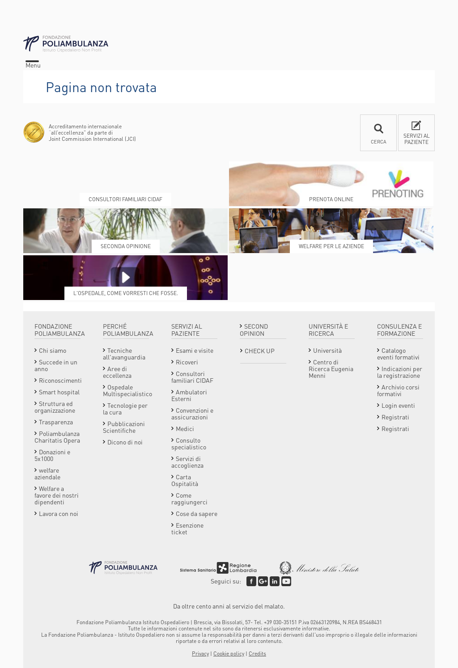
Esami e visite (194, 350)
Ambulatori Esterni (189, 395)
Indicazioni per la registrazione (399, 371)
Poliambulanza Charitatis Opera (57, 436)
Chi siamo (52, 350)
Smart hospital (59, 392)
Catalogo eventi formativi (398, 353)
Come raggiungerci (189, 498)
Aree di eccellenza (117, 371)
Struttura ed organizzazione (54, 406)
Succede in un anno (55, 365)
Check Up (260, 351)
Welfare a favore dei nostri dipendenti (56, 495)
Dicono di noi (125, 442)
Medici (185, 428)
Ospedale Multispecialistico (127, 390)
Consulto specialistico (188, 443)
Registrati (395, 417)
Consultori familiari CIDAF (192, 376)
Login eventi (398, 405)
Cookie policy (228, 653)
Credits (257, 653)
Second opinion (254, 329)
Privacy (200, 653)
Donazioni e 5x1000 (52, 455)
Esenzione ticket (187, 528)
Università (327, 350)
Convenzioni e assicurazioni (192, 413)
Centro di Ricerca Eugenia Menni (331, 368)
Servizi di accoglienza (187, 461)
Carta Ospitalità (184, 480)
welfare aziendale (47, 473)
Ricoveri (187, 362)
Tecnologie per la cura (125, 408)
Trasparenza (56, 422)
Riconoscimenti (60, 380)
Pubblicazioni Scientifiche (124, 426)
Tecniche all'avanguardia (124, 353)
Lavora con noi (58, 513)
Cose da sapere (196, 513)
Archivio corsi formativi (398, 390)
